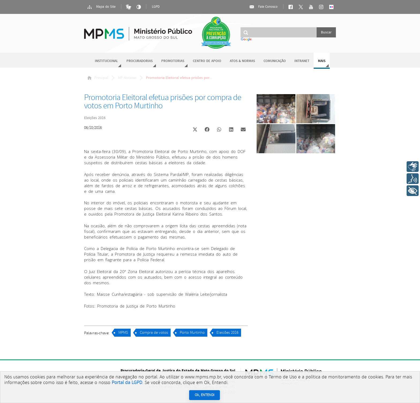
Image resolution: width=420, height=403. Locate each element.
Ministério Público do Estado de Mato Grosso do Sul (138, 30)
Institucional (106, 61)
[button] (195, 130)
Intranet (301, 61)
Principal (97, 78)
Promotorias (172, 61)
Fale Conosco (263, 7)
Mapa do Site (101, 7)
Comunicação (275, 61)
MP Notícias (127, 78)
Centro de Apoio (207, 61)
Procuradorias (139, 61)
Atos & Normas (242, 61)
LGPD (156, 7)
